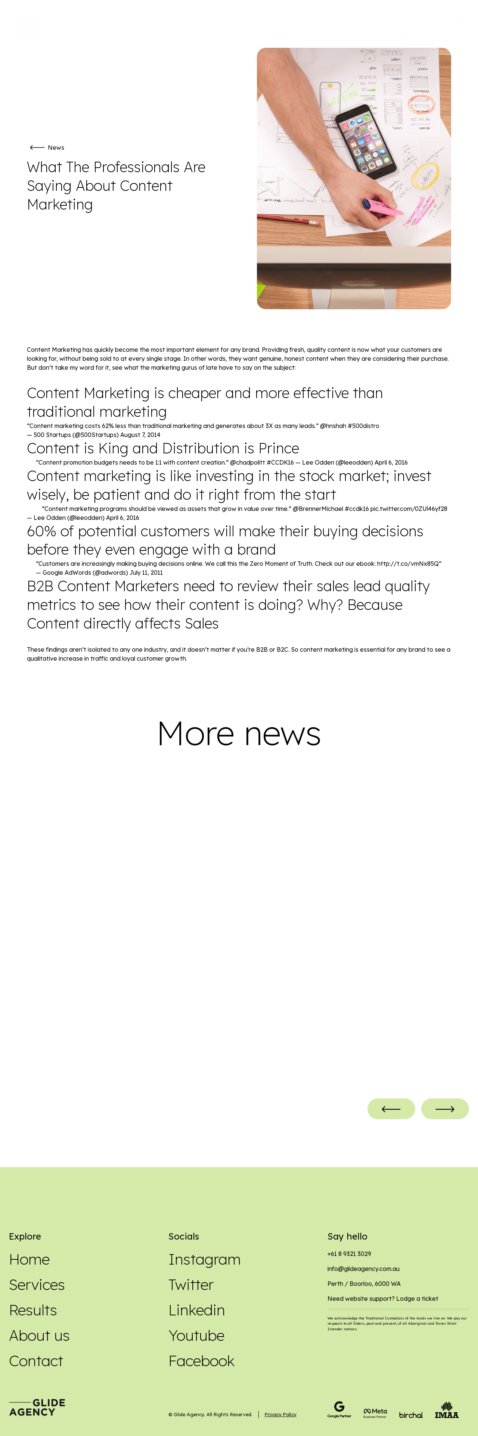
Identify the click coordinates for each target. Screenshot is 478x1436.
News (56, 147)
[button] (391, 1111)
